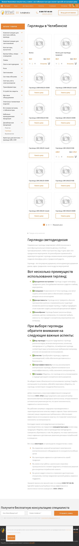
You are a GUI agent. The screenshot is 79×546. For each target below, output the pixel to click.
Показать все (58, 225)
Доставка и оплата (28, 6)
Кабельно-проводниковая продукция (8, 116)
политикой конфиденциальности (50, 518)
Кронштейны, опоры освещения (10, 55)
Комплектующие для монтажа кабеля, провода (11, 35)
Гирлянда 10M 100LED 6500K (65, 118)
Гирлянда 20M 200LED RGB (65, 181)
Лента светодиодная (11, 64)
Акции (15, 6)
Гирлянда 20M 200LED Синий (39, 211)
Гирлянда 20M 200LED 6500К (39, 181)
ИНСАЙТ (32, 543)
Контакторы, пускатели (8, 48)
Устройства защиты (10, 91)
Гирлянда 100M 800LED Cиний (66, 88)
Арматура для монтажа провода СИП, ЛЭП (11, 139)
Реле (5, 68)
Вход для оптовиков (68, 13)
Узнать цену (38, 93)
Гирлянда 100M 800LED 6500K (39, 88)
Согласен (11, 538)
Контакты (41, 6)
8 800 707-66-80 (45, 11)
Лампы (5, 60)
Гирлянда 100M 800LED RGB (38, 118)
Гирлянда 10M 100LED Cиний (39, 148)
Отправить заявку (66, 513)
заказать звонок (47, 14)
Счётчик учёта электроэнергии (9, 82)
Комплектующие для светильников (11, 42)
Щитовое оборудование (8, 96)
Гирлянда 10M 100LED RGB (65, 148)
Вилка (31, 53)
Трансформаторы (9, 87)
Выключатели (9, 134)
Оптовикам (64, 6)
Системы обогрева (10, 77)
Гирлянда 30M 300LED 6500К (65, 211)
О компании (52, 6)
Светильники (8, 72)
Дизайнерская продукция (8, 124)
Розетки (7, 128)
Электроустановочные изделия (11, 103)
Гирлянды (8, 131)
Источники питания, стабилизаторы (10, 109)
